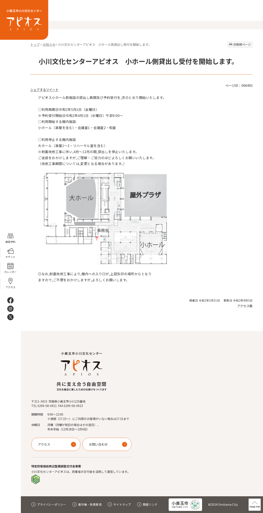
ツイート (52, 89)
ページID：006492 (239, 85)
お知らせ (49, 44)
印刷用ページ (242, 44)
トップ (35, 44)
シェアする (38, 89)
